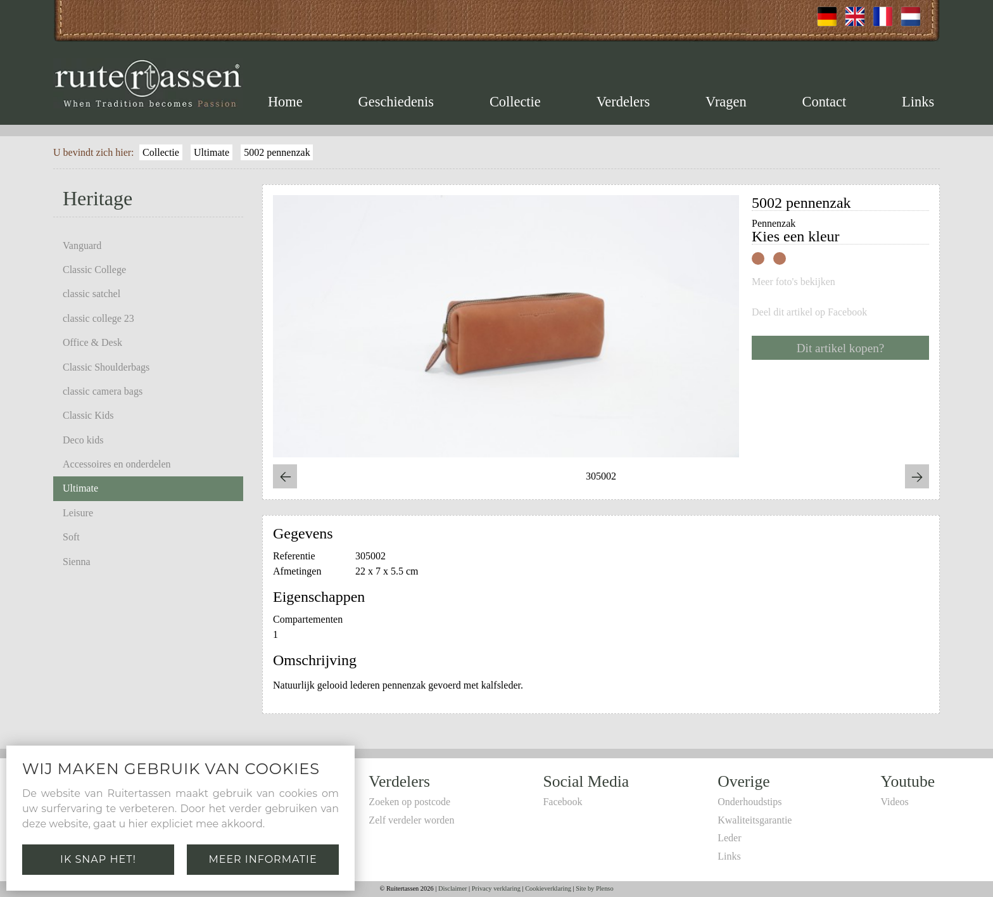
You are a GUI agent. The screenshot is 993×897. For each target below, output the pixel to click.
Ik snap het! (98, 859)
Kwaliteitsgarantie (755, 820)
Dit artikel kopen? (841, 348)
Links (918, 102)
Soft (71, 536)
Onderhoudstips (749, 801)
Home (285, 102)
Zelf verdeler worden (411, 820)
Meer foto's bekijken (793, 282)
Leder (729, 837)
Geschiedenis (396, 102)
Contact (824, 102)
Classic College (94, 269)
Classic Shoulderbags (106, 367)
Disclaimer (452, 888)
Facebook (562, 801)
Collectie (515, 102)
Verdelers (623, 102)
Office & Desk (92, 342)
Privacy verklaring (496, 888)
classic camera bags (102, 391)
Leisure (78, 512)
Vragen (726, 102)
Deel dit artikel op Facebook (809, 312)
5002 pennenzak (277, 152)
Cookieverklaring (548, 888)
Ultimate (211, 152)
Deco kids (83, 440)
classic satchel (91, 293)
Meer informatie (262, 859)
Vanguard (82, 245)
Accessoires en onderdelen (117, 464)
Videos (894, 801)
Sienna (77, 561)
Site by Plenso (594, 888)
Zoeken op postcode (409, 801)
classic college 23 (98, 318)
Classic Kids (88, 415)
